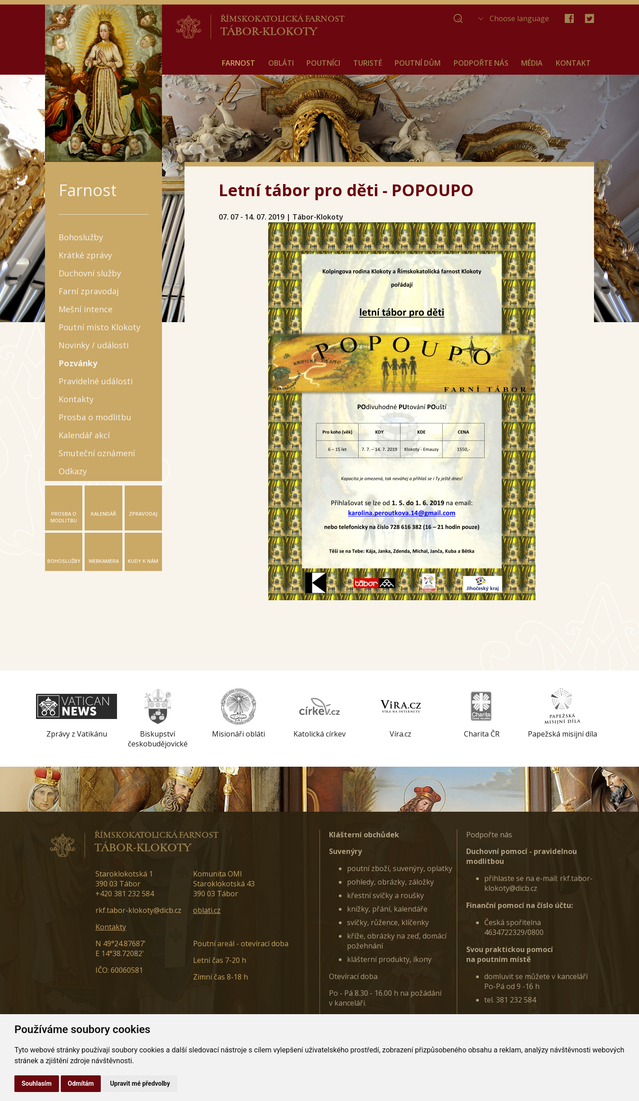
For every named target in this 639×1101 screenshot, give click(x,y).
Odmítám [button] (81, 1083)
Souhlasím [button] (37, 1083)
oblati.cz (206, 910)
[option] (76, 713)
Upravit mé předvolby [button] (140, 1083)
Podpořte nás (489, 835)
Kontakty (110, 927)
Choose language (519, 18)
